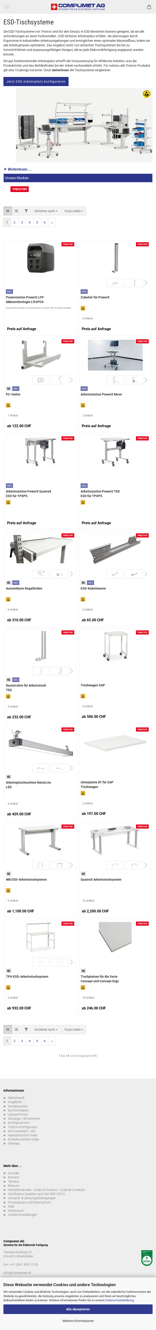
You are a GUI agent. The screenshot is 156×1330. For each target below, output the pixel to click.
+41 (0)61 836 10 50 (24, 1264)
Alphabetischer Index (23, 1135)
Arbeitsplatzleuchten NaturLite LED (28, 785)
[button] (78, 169)
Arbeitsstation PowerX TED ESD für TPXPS (100, 494)
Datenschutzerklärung (119, 1300)
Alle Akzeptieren (78, 1309)
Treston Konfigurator (23, 1127)
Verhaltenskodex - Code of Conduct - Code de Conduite (46, 1190)
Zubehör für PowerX (95, 297)
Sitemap (14, 1143)
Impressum (16, 1210)
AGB (11, 1206)
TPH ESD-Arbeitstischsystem (27, 976)
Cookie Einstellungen (22, 1215)
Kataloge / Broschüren (24, 1118)
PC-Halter (13, 394)
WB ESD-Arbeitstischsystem (26, 879)
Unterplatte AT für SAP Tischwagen (97, 784)
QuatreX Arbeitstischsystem (101, 879)
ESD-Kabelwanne (93, 588)
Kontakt (13, 1173)
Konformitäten (18, 1110)
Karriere (13, 1177)
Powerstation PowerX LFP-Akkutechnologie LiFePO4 (25, 299)
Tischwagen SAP (93, 685)
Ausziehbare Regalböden (24, 588)
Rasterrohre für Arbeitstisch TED (26, 688)
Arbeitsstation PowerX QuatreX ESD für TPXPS (28, 494)
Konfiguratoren (19, 1123)
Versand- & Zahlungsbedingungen (32, 1198)
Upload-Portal (18, 1114)
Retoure (13, 1186)
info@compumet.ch (17, 1273)
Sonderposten (18, 1106)
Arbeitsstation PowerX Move (101, 394)
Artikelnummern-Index (23, 1139)
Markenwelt (16, 1098)
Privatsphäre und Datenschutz (29, 1202)
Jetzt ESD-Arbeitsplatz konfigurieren (36, 81)
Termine (13, 1181)
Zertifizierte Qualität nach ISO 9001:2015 (36, 1194)
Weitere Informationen (78, 1321)
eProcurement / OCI (22, 1131)
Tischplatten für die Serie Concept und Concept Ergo (100, 979)
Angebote (15, 1102)
